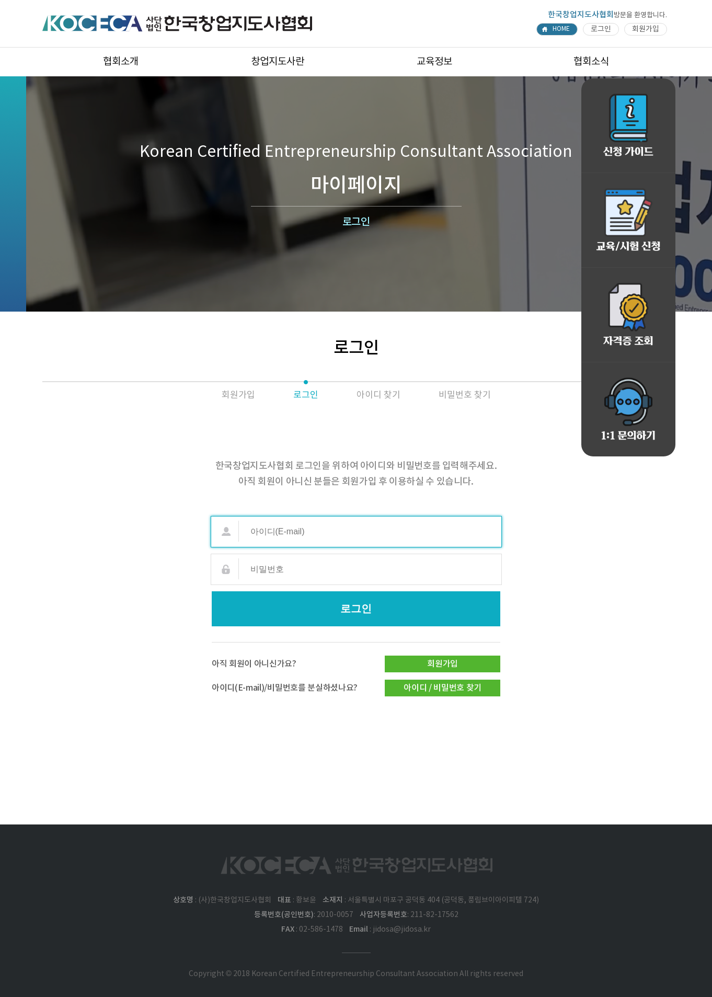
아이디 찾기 (378, 395)
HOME (561, 29)
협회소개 (121, 61)
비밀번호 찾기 (465, 395)
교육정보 (434, 61)
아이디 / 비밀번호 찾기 (442, 688)
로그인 (601, 29)
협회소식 (591, 61)
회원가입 (645, 29)
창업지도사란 (277, 61)
